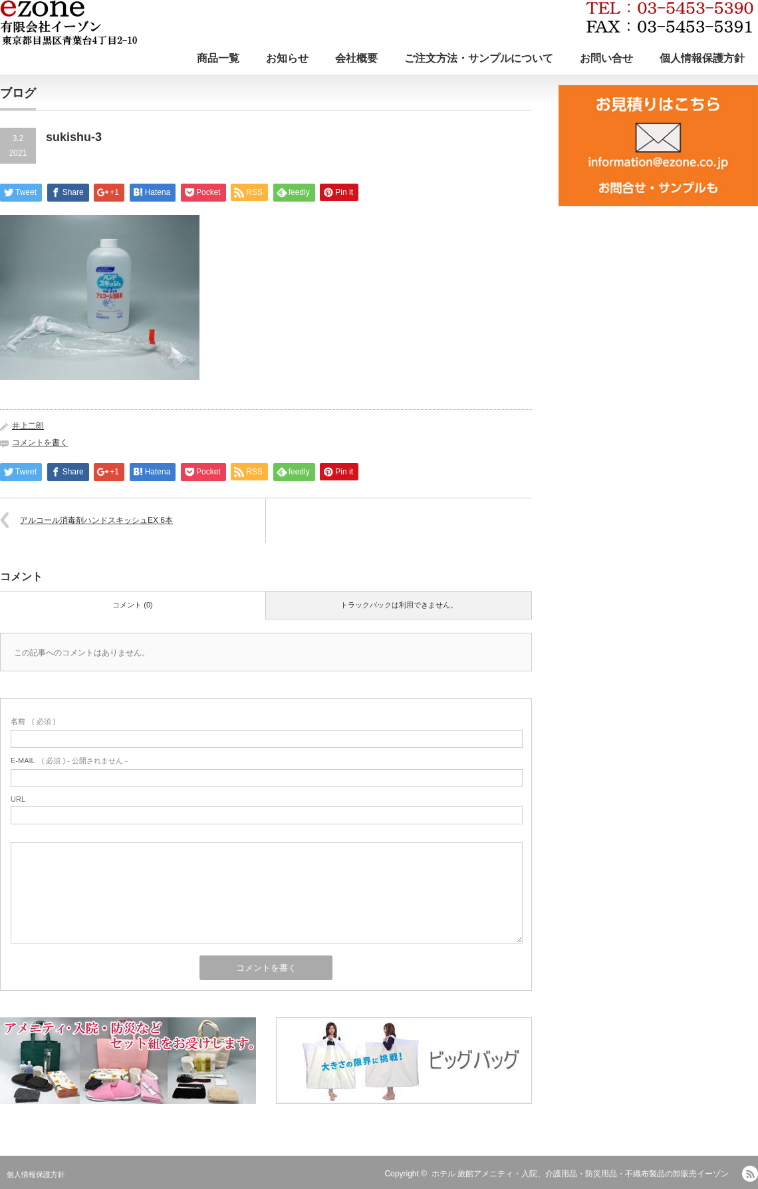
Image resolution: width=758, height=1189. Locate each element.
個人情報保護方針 (702, 58)
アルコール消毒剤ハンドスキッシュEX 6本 (96, 520)
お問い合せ (606, 58)
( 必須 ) (33, 721)
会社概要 (356, 58)
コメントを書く (40, 442)
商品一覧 (218, 58)
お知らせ (287, 58)
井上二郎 (28, 425)
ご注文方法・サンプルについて (478, 58)
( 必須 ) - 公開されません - (69, 760)
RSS (750, 1174)
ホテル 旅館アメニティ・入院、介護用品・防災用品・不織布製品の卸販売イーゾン (580, 1173)
